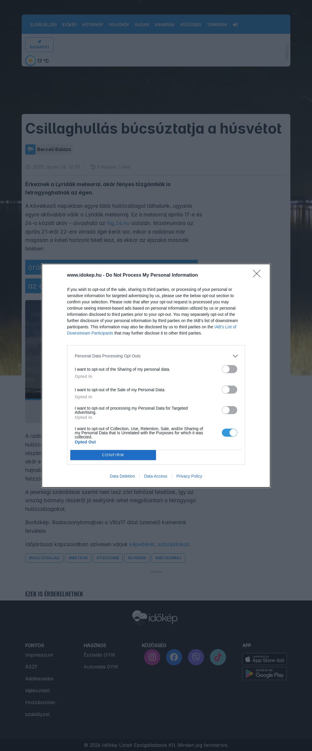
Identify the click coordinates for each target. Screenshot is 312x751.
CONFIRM (113, 455)
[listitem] (156, 356)
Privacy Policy (189, 476)
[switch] (229, 369)
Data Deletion (122, 476)
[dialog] (156, 375)
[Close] (258, 275)
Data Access (155, 476)
